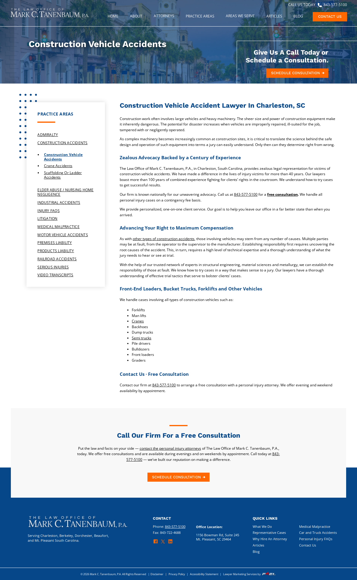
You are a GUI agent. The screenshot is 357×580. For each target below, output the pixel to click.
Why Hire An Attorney (270, 539)
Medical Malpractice (58, 226)
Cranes (138, 321)
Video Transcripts (55, 274)
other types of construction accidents (163, 238)
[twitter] (164, 543)
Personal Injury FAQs (315, 539)
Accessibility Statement (204, 574)
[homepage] (50, 17)
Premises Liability (54, 242)
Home (113, 16)
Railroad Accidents (57, 258)
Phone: (169, 527)
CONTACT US (330, 16)
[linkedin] (172, 543)
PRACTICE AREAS (200, 16)
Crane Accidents (58, 166)
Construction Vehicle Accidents (63, 157)
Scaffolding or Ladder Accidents (63, 175)
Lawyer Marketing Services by (249, 574)
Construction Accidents (62, 142)
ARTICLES (274, 16)
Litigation (47, 218)
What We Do (262, 527)
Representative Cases (269, 533)
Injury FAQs (48, 210)
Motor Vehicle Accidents (62, 234)
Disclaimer (156, 574)
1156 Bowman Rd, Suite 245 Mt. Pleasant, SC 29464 (217, 537)
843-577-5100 (245, 194)
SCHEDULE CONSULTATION (298, 73)
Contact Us (307, 545)
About (136, 16)
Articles (258, 545)
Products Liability (55, 250)
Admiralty (47, 134)
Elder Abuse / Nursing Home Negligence (65, 192)
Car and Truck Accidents (318, 533)
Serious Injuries (53, 267)
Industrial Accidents (58, 202)
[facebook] (157, 543)
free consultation (282, 194)
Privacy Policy (177, 574)
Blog (298, 16)
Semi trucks (141, 338)
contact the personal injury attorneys (170, 448)
